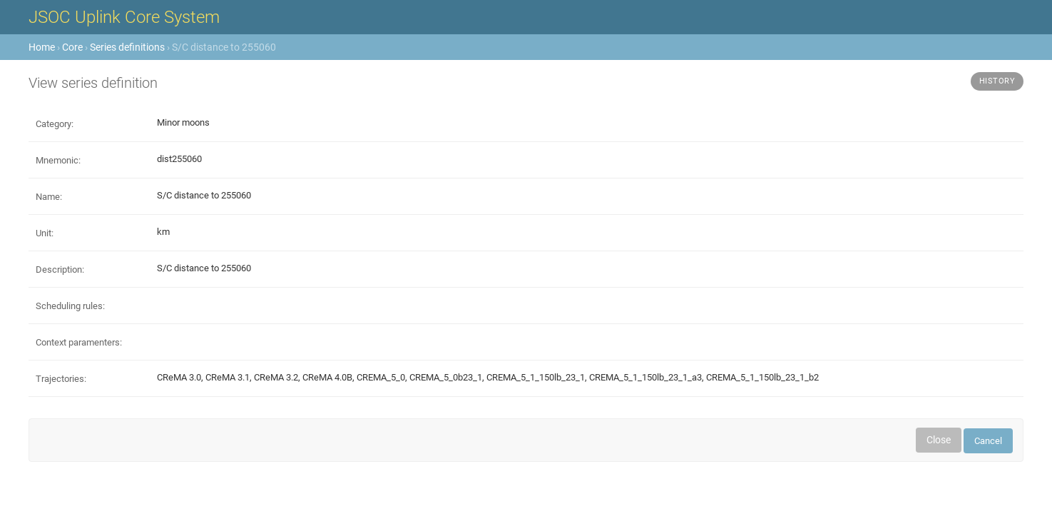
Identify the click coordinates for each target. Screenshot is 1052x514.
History (997, 81)
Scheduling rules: (70, 306)
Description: (60, 269)
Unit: (44, 233)
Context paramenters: (79, 342)
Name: (49, 196)
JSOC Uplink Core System (124, 17)
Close (938, 439)
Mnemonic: (58, 160)
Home (42, 47)
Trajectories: (61, 378)
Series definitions (127, 47)
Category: (54, 124)
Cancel (988, 440)
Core (72, 47)
